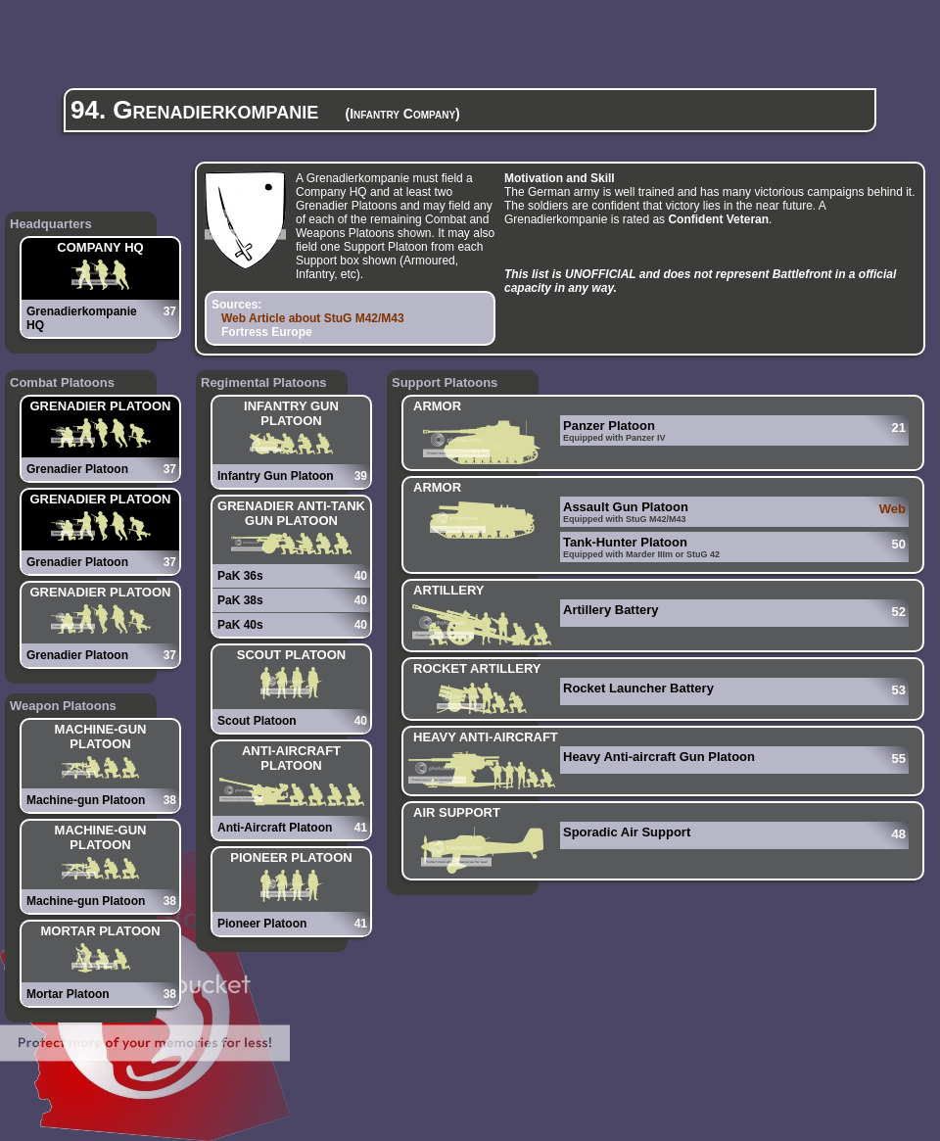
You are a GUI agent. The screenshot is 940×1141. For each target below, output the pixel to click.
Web (892, 508)
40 (360, 576)
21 (899, 427)
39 (360, 476)
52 (899, 611)
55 (899, 758)
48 (899, 834)
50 (899, 544)
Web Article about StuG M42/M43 (312, 318)
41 (360, 827)
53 (899, 690)
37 (170, 311)
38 (170, 800)
